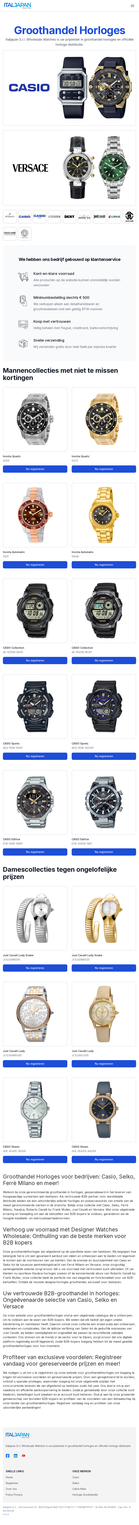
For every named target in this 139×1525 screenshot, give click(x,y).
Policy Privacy (14, 1494)
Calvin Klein (79, 1488)
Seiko (75, 1483)
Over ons (11, 1488)
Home (9, 1477)
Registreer (12, 1483)
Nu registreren (35, 468)
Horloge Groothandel (85, 1494)
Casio (75, 1477)
